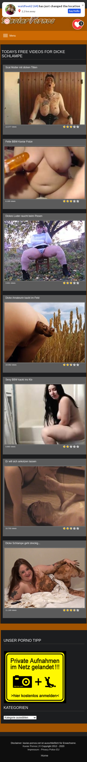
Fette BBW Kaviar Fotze (19, 141)
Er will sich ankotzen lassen (20, 461)
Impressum (33, 749)
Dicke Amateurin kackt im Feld (22, 297)
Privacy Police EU (50, 749)
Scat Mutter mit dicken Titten (21, 67)
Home (44, 755)
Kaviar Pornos (30, 746)
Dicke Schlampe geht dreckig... (22, 543)
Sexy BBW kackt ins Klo (18, 379)
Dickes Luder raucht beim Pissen (23, 216)
